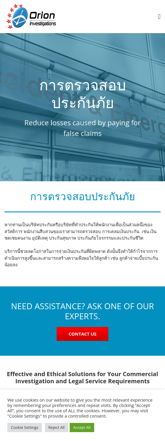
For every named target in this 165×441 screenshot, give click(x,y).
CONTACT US (82, 334)
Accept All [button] (82, 427)
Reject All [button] (56, 427)
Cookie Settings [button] (24, 427)
